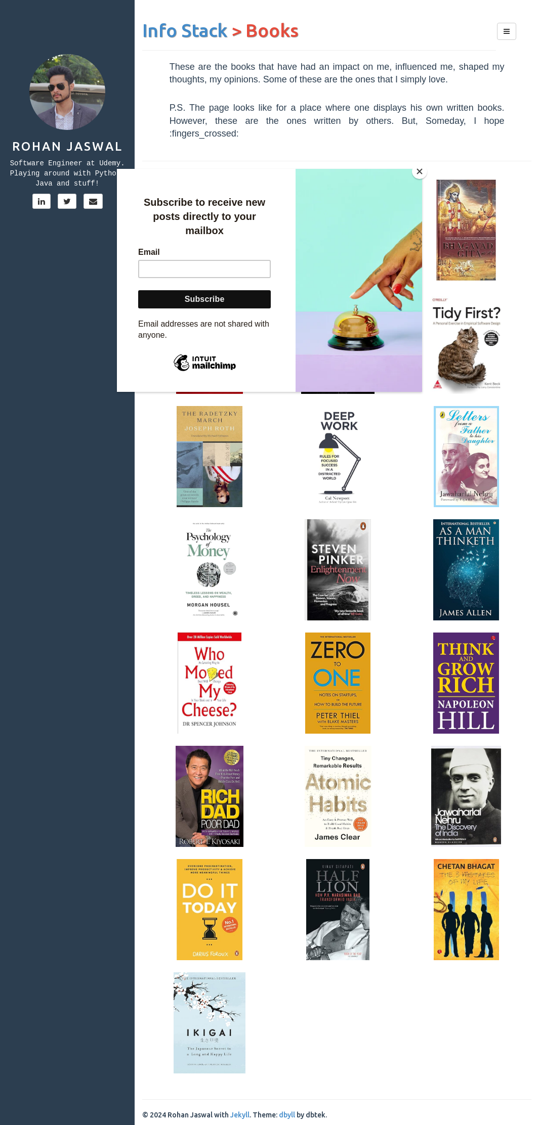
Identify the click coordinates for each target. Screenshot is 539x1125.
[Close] (419, 171)
